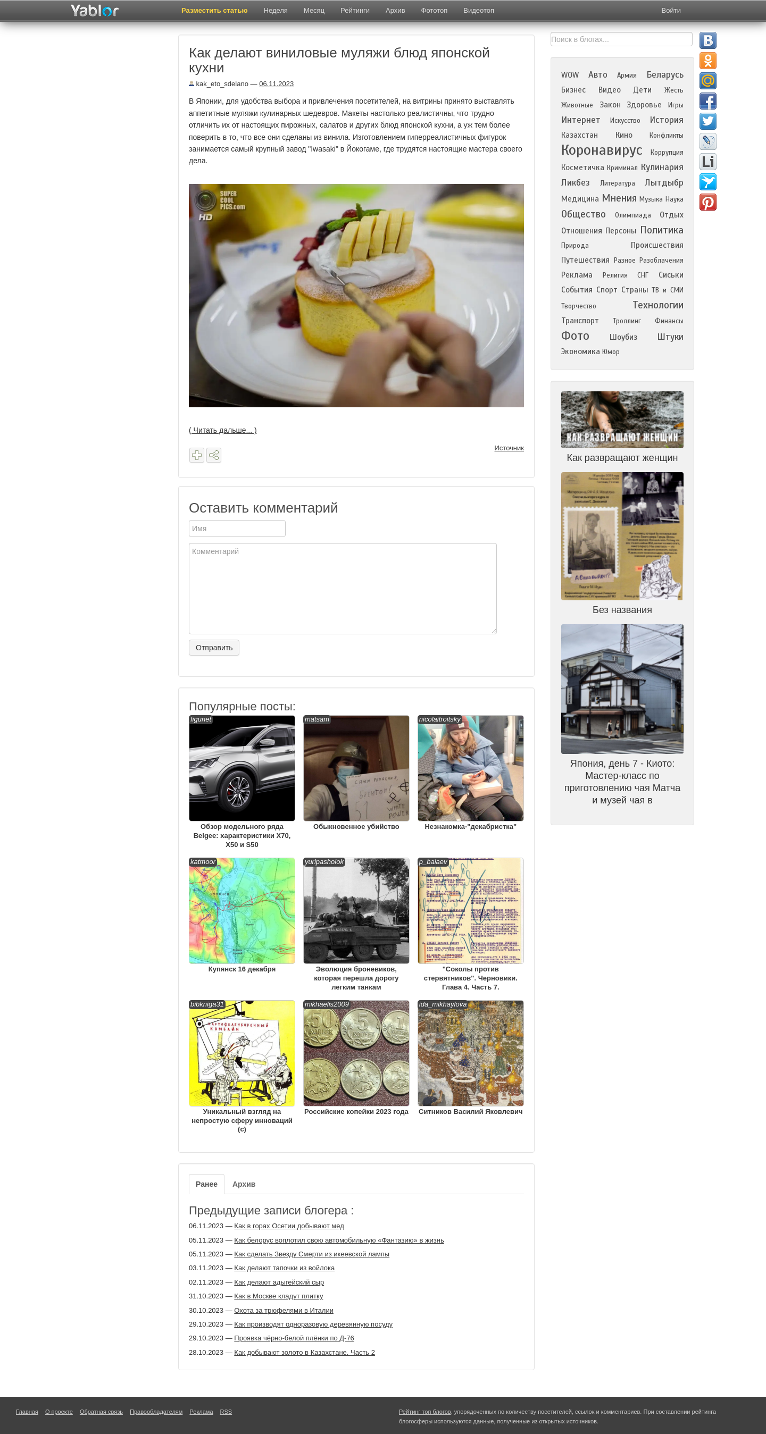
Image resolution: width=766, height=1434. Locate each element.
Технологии (658, 305)
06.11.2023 (276, 84)
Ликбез (575, 182)
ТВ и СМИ (668, 290)
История (667, 119)
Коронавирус (602, 150)
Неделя (276, 10)
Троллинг (627, 321)
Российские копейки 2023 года (356, 1058)
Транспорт (580, 320)
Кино (623, 135)
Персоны (621, 231)
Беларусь (665, 74)
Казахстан (579, 135)
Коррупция (667, 152)
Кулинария (662, 167)
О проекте (59, 1411)
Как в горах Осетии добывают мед (289, 1226)
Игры (676, 105)
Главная (27, 1411)
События (577, 290)
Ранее (207, 1184)
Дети (642, 90)
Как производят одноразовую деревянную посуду (313, 1324)
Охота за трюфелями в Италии (284, 1310)
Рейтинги (355, 10)
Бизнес (573, 90)
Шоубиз (623, 337)
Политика (662, 230)
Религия (615, 275)
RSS (226, 1411)
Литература (617, 183)
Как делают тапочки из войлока (284, 1268)
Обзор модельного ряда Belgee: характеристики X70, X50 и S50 (242, 782)
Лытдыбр (664, 182)
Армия (627, 75)
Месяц (314, 10)
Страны (634, 290)
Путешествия (585, 260)
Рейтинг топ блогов (425, 1411)
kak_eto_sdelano (218, 84)
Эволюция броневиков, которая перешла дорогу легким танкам (356, 924)
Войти (671, 10)
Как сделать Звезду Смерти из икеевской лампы (311, 1254)
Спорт (607, 290)
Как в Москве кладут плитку (278, 1296)
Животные (577, 105)
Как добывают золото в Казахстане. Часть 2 (304, 1352)
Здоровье (644, 105)
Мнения (619, 198)
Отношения (581, 231)
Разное (625, 260)
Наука (674, 199)
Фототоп (434, 10)
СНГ (642, 275)
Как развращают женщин (622, 457)
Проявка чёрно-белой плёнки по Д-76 (294, 1338)
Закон (610, 105)
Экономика (580, 351)
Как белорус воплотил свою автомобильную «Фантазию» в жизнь (339, 1240)
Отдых (672, 215)
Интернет (581, 119)
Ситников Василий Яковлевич (471, 1058)
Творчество (578, 306)
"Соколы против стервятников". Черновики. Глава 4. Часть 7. (471, 924)
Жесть (674, 90)
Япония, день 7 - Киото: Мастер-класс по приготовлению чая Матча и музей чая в (622, 782)
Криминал (622, 168)
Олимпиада (633, 215)
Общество (583, 214)
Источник (509, 448)
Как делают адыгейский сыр (279, 1282)
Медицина (580, 199)
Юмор (611, 352)
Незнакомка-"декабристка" (471, 773)
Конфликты (667, 135)
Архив (395, 10)
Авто (597, 74)
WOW (570, 75)
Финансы (669, 321)
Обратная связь (101, 1411)
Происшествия (657, 245)
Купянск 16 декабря (242, 915)
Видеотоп (478, 10)
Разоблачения (661, 260)
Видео (609, 90)
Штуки (670, 336)
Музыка (651, 199)
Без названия (622, 610)
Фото (575, 335)
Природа (575, 245)
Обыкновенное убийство (356, 773)
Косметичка (582, 167)
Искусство (625, 120)
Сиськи (671, 275)
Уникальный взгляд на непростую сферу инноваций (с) (242, 1067)
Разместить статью (214, 10)
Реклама (577, 275)
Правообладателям (156, 1411)
